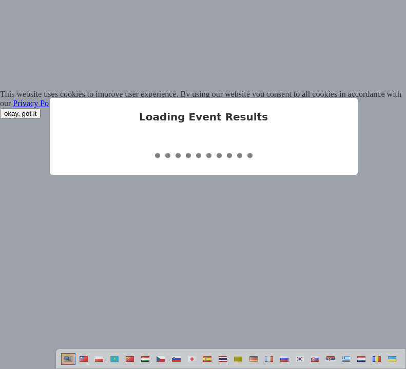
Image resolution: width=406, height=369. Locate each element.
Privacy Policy (37, 103)
